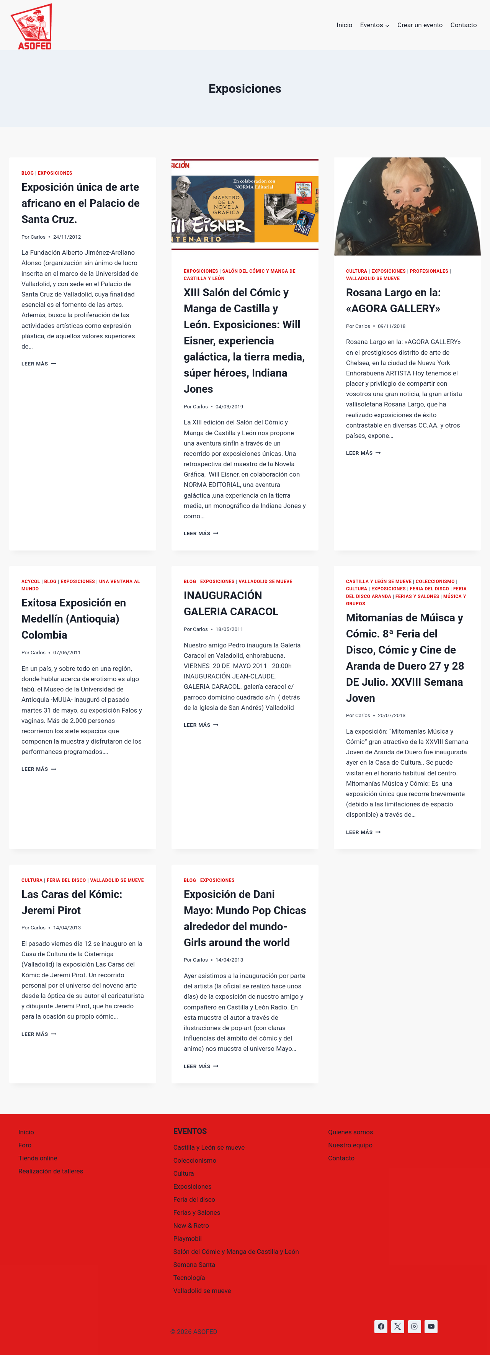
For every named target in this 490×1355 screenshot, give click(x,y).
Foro (24, 1145)
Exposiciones (55, 173)
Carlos (38, 237)
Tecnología (189, 1277)
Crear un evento (420, 25)
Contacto (464, 25)
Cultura (357, 271)
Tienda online (37, 1158)
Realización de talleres (50, 1171)
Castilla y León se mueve (379, 581)
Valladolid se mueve (373, 278)
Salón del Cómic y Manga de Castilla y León (236, 1251)
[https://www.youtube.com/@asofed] (431, 1326)
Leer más (38, 363)
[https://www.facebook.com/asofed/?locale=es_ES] (380, 1326)
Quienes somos (350, 1132)
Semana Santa (194, 1264)
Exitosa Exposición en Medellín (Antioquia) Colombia (73, 618)
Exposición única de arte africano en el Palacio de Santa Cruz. (80, 203)
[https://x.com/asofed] (397, 1326)
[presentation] (245, 206)
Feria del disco (429, 588)
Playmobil (187, 1238)
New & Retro (191, 1225)
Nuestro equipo (350, 1145)
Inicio (345, 25)
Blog (27, 173)
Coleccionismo (435, 581)
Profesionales (429, 271)
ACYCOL (30, 581)
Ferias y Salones (417, 596)
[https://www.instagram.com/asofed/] (414, 1326)
